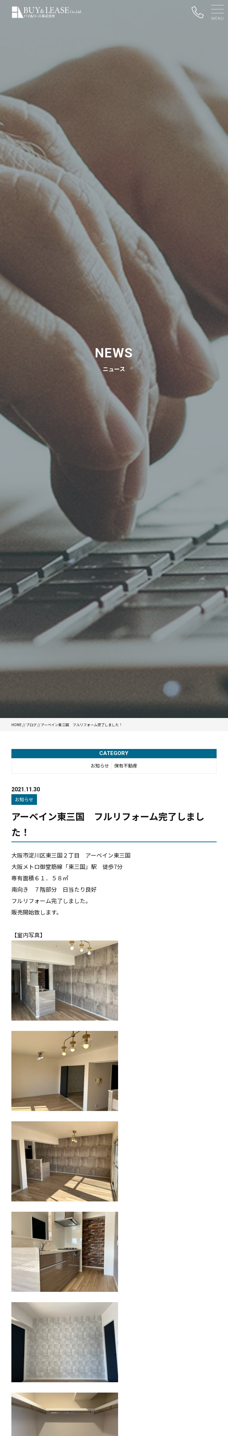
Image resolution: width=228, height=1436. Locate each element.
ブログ (31, 724)
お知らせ (100, 765)
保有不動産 (125, 765)
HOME (16, 724)
